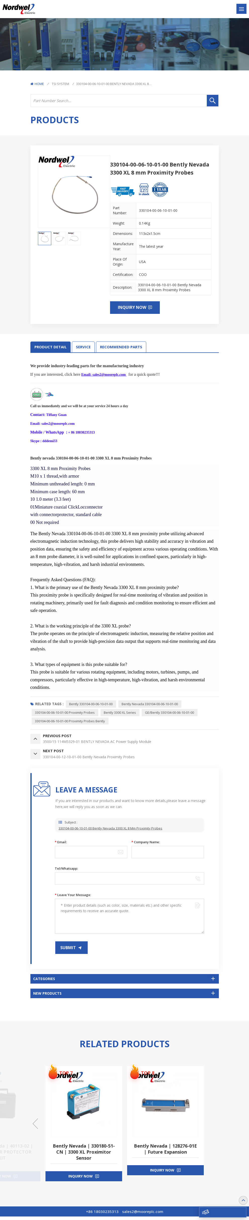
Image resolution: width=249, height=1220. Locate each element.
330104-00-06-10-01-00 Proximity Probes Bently (70, 722)
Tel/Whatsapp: (66, 872)
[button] (35, 1127)
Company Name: (145, 845)
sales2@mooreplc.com (142, 1214)
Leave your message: (73, 898)
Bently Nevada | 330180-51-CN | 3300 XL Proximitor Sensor (84, 1155)
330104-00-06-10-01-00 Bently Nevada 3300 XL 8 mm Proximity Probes (110, 835)
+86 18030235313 (102, 1214)
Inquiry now (132, 307)
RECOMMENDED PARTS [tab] (121, 347)
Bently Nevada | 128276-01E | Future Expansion (165, 1152)
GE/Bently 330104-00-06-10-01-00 (171, 713)
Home (37, 83)
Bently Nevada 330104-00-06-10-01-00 (151, 704)
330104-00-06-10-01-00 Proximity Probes (65, 713)
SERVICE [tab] (83, 347)
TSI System (60, 83)
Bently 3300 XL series (121, 713)
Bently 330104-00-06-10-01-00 (91, 704)
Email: (61, 845)
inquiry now (80, 1179)
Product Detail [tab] (50, 347)
